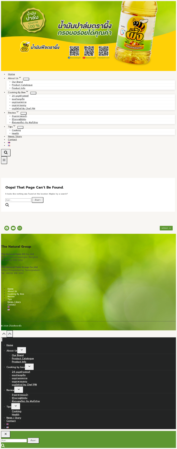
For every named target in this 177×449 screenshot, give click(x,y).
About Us (12, 291)
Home (10, 288)
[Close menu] (2, 339)
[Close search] (5, 434)
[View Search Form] (6, 152)
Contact (12, 139)
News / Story (14, 301)
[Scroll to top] (4, 334)
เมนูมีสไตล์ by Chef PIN (23, 108)
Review (11, 296)
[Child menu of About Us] (26, 79)
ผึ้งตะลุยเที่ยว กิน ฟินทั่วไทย (25, 122)
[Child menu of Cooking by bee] (33, 93)
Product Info (19, 361)
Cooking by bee (16, 293)
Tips (10, 299)
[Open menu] (4, 160)
